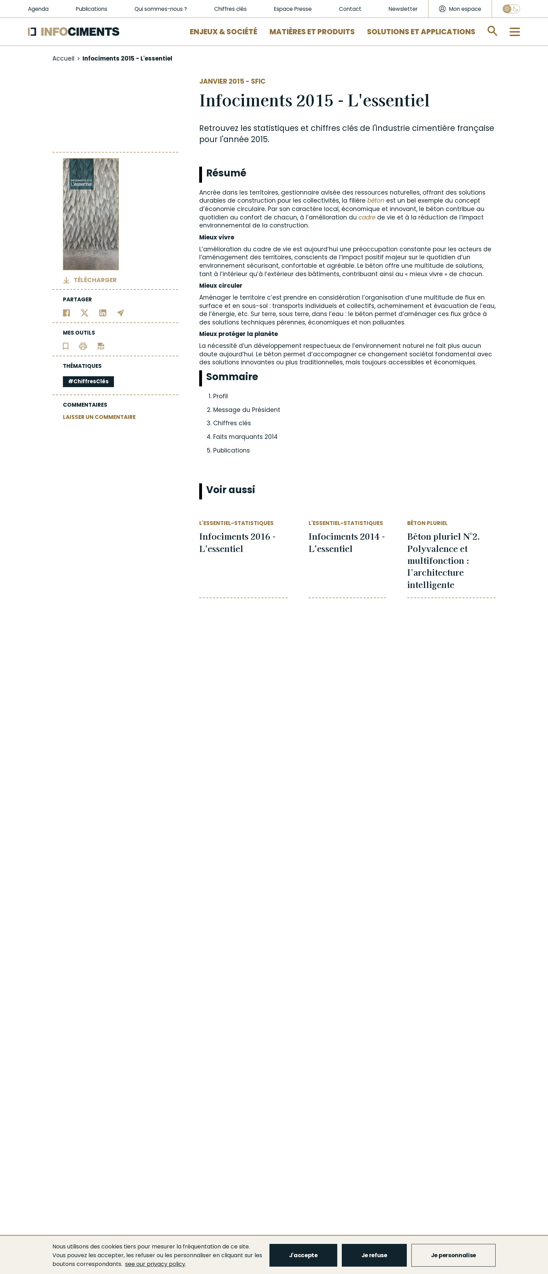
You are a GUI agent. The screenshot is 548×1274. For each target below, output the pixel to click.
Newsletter (403, 9)
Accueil (63, 58)
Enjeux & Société (223, 32)
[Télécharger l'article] (101, 346)
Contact (350, 9)
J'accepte (303, 1255)
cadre (367, 217)
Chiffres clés (230, 9)
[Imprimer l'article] (83, 346)
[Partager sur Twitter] (85, 312)
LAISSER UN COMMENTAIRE (99, 417)
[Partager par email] (120, 312)
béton (375, 200)
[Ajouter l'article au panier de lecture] (65, 346)
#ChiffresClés (88, 381)
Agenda (38, 9)
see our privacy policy (155, 1264)
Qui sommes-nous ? (161, 9)
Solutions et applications (421, 32)
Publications (91, 9)
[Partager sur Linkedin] (103, 312)
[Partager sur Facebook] (66, 312)
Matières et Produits (312, 32)
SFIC (258, 81)
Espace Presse (293, 9)
